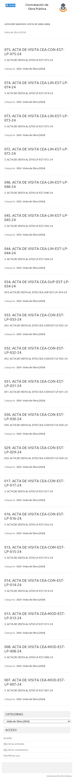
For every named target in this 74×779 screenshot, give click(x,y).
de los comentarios (16, 750)
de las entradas (14, 744)
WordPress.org (12, 755)
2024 (18, 68)
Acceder (8, 738)
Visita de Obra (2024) (34, 68)
